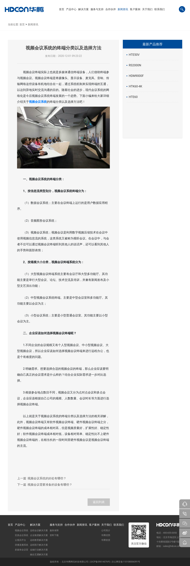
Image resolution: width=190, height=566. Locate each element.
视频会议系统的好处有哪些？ (41, 478)
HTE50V (134, 54)
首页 (22, 24)
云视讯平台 (20, 540)
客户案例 (94, 524)
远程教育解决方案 (39, 540)
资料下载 (54, 535)
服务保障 (54, 530)
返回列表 (99, 502)
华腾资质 (105, 540)
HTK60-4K (135, 86)
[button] (71, 9)
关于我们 (106, 524)
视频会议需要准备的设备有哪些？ (44, 484)
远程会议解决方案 (39, 530)
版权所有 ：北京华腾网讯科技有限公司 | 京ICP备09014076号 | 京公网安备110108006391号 (95, 561)
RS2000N (135, 65)
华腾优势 (105, 535)
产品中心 (20, 524)
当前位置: (13, 24)
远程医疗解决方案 (39, 545)
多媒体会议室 (21, 549)
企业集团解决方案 (39, 535)
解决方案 (35, 524)
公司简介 (105, 530)
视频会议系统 (21, 530)
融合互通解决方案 (39, 554)
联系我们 (119, 524)
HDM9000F (136, 76)
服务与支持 (56, 524)
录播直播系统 (21, 545)
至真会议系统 (21, 535)
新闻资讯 (33, 24)
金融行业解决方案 (39, 549)
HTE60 (133, 97)
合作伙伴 (70, 524)
